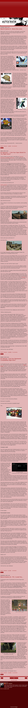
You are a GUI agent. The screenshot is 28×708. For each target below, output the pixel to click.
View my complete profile (4, 688)
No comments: (14, 146)
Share (2, 147)
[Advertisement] (14, 9)
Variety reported (4, 184)
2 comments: (14, 570)
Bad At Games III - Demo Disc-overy (11, 29)
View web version (14, 680)
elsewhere (24, 277)
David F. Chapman (8, 683)
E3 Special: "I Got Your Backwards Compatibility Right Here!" (11, 359)
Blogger (16, 706)
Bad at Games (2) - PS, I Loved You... (12, 577)
